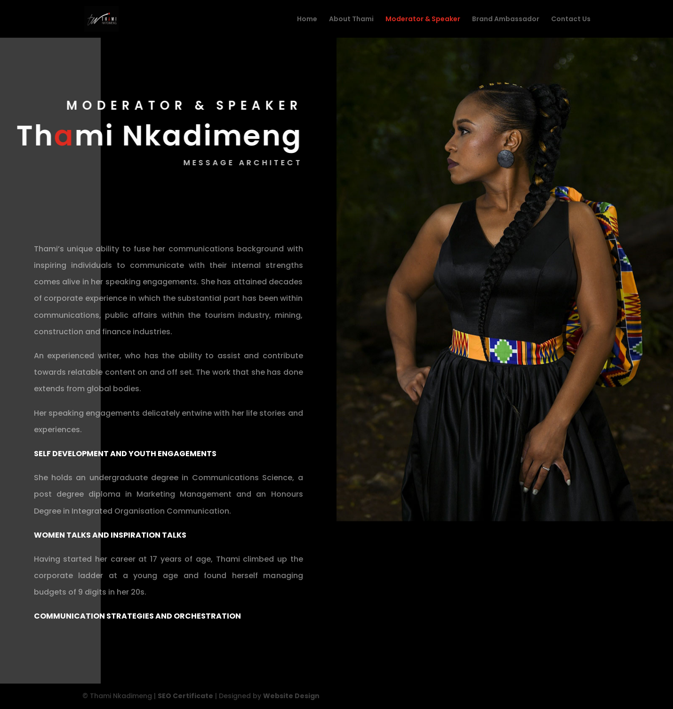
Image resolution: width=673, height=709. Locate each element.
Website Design (291, 696)
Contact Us (571, 20)
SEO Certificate (185, 696)
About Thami (351, 20)
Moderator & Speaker (422, 20)
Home (307, 20)
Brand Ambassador (505, 20)
